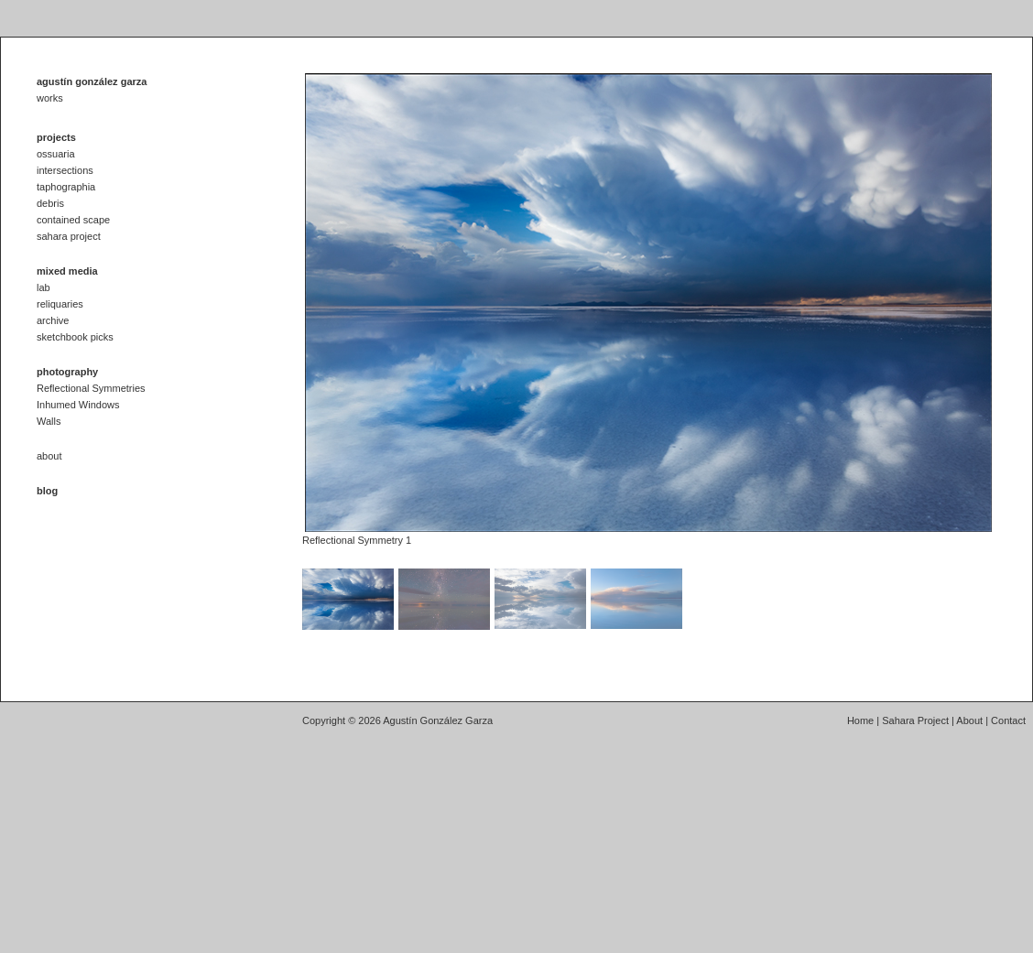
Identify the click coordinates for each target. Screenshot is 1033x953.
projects (56, 137)
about (49, 455)
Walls (48, 421)
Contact (1008, 720)
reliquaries (60, 303)
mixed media (67, 270)
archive (53, 320)
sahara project (69, 236)
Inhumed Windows (78, 404)
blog (47, 490)
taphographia (66, 186)
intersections (65, 170)
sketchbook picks (75, 336)
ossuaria (56, 153)
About (969, 720)
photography (67, 371)
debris (50, 203)
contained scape (73, 219)
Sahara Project (915, 720)
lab (43, 287)
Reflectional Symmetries (91, 388)
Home (860, 720)
